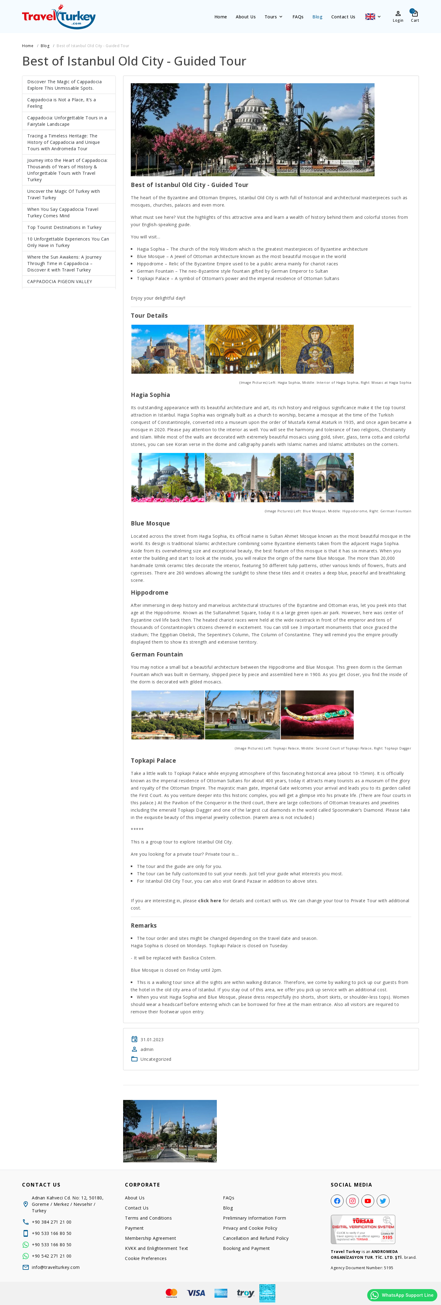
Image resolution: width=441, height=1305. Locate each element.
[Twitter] (383, 1201)
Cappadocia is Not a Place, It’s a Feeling (61, 103)
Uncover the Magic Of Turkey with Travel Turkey (63, 194)
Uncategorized (156, 1059)
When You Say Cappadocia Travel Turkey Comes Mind (62, 212)
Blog (317, 17)
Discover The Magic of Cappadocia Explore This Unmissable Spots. (64, 85)
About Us (246, 17)
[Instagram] (352, 1201)
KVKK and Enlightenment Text (156, 1248)
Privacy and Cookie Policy (250, 1228)
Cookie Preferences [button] (146, 1258)
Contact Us (343, 17)
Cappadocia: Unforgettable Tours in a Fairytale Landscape (67, 121)
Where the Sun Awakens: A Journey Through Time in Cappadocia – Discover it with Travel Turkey (64, 263)
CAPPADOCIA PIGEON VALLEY (59, 281)
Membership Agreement (150, 1238)
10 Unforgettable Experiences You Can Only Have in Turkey (68, 242)
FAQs (298, 17)
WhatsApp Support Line (402, 1295)
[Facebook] (337, 1201)
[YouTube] (367, 1201)
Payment (134, 1228)
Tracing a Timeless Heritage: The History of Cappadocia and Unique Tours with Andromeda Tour (63, 142)
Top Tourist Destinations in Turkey (64, 227)
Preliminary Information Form (254, 1218)
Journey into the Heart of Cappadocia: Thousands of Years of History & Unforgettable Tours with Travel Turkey (67, 169)
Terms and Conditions (148, 1218)
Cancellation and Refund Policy (255, 1238)
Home (220, 17)
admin (147, 1049)
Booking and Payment (246, 1248)
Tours (274, 17)
